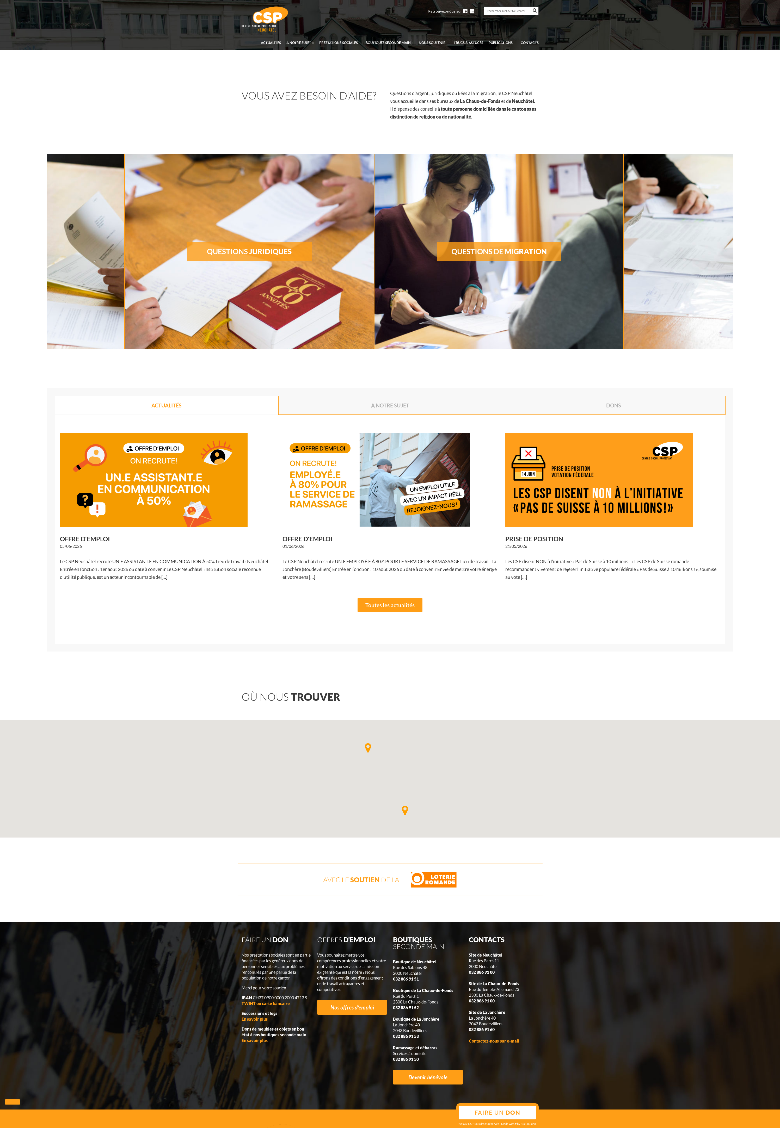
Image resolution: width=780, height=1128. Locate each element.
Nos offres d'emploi (352, 1007)
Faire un (497, 1112)
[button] (405, 810)
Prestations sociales (338, 43)
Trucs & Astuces (468, 43)
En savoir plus (255, 1019)
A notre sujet (298, 43)
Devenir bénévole (427, 1077)
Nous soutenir (432, 43)
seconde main (388, 43)
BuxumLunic (528, 1123)
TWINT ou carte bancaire (266, 1003)
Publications (501, 43)
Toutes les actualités (390, 605)
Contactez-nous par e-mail (494, 1040)
